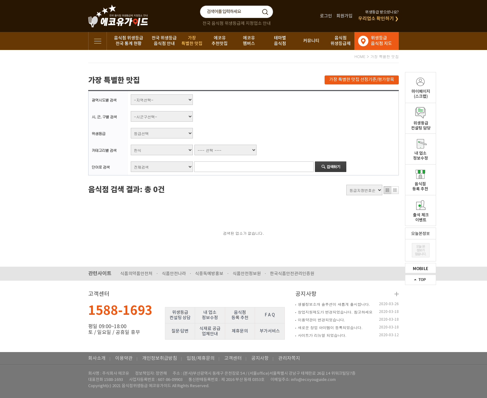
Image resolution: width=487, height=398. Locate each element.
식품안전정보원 (247, 273)
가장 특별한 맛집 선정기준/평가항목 (361, 79)
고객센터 (233, 358)
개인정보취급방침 (159, 358)
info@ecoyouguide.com (313, 380)
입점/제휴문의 (201, 358)
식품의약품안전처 (136, 273)
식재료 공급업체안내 (210, 331)
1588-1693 (120, 310)
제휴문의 (240, 331)
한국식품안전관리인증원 (292, 273)
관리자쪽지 (289, 358)
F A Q (270, 315)
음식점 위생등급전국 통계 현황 (128, 40)
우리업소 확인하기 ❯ (378, 18)
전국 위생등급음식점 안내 (164, 40)
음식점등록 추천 (239, 315)
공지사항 (305, 294)
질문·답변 (180, 331)
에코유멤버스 (249, 40)
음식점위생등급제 (340, 40)
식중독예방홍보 (209, 273)
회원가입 (344, 16)
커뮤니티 (311, 40)
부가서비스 (270, 331)
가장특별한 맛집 (192, 40)
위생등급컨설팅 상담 (180, 315)
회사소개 (97, 358)
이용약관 (124, 358)
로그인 (326, 16)
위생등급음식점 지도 (381, 40)
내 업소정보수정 (210, 315)
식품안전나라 (174, 273)
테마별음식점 (280, 40)
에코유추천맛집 (220, 40)
